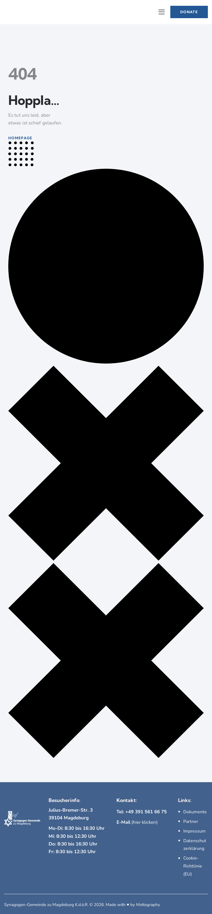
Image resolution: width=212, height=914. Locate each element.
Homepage (20, 138)
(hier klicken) (137, 822)
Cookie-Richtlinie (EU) (192, 865)
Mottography (148, 903)
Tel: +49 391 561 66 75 (141, 812)
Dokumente (195, 812)
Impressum (194, 831)
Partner (190, 821)
